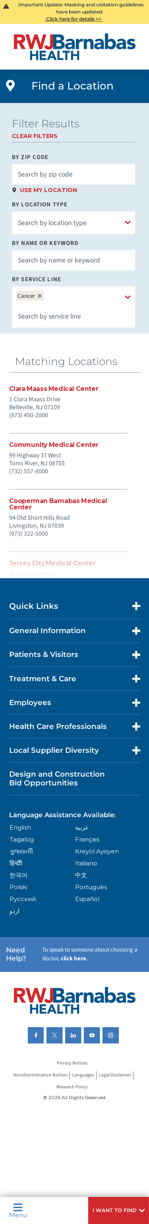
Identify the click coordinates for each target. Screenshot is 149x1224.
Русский (23, 899)
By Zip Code (30, 157)
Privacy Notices (72, 1063)
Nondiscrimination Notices (41, 1075)
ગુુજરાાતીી (21, 851)
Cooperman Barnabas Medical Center (58, 504)
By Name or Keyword (45, 243)
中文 (81, 875)
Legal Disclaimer (115, 1075)
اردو (14, 911)
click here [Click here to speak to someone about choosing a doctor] (73, 958)
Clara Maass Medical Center (54, 389)
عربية (82, 827)
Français (87, 839)
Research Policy (72, 1087)
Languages (83, 1075)
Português (91, 887)
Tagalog (22, 839)
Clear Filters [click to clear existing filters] (35, 136)
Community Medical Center (54, 445)
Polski (18, 887)
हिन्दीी (16, 863)
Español (87, 899)
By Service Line (36, 279)
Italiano (86, 863)
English (20, 827)
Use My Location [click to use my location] (48, 190)
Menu (18, 1210)
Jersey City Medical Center (52, 563)
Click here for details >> (74, 19)
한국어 (18, 875)
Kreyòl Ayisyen (97, 851)
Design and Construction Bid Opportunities (57, 778)
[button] (118, 1210)
